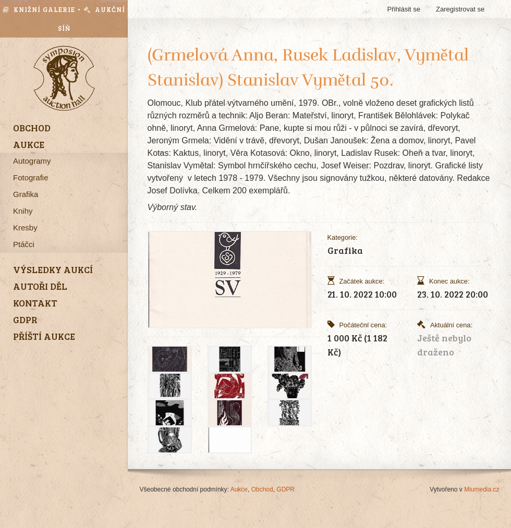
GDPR (285, 489)
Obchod (262, 489)
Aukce (239, 489)
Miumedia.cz (481, 489)
